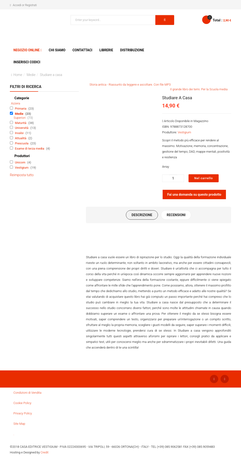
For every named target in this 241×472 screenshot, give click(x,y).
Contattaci (82, 50)
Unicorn (20, 162)
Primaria (21, 108)
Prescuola (22, 143)
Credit (44, 453)
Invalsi (19, 133)
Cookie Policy (22, 403)
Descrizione (141, 215)
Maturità (21, 123)
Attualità (21, 138)
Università (22, 128)
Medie (31, 75)
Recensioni (176, 215)
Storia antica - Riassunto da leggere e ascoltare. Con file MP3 (130, 84)
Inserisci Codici (26, 62)
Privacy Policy (22, 414)
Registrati (31, 5)
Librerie (106, 50)
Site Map (19, 424)
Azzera (15, 103)
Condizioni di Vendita (27, 393)
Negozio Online (26, 50)
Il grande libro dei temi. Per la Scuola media (199, 89)
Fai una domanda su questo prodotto (194, 194)
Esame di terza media (30, 148)
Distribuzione (132, 50)
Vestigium (22, 167)
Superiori (20, 117)
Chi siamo (57, 50)
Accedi (17, 5)
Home (17, 75)
